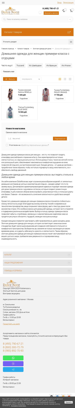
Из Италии (66, 65)
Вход (59, 3)
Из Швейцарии (35, 65)
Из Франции (51, 65)
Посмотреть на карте (11, 324)
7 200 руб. (22, 95)
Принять (68, 402)
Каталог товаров (37, 32)
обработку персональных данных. (34, 145)
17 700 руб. (58, 95)
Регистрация (68, 3)
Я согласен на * (29, 145)
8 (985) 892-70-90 (13, 350)
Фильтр (10, 79)
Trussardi (20, 65)
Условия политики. (18, 406)
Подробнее (24, 98)
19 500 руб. (22, 112)
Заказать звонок (51, 13)
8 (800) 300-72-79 (13, 347)
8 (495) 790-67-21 (51, 8)
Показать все (8, 71)
